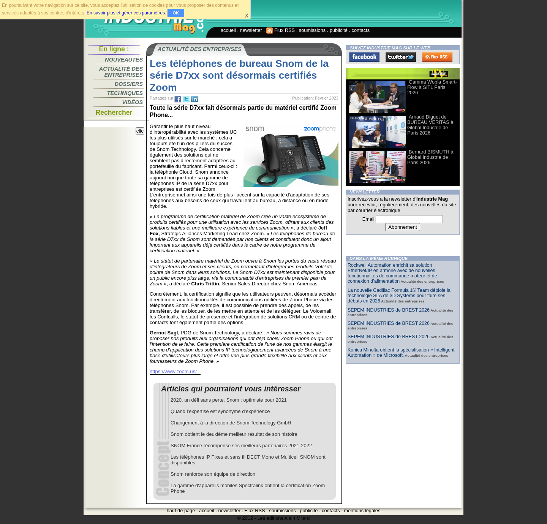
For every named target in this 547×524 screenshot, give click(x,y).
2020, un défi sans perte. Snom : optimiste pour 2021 (229, 400)
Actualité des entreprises (121, 72)
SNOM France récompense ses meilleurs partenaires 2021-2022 (241, 445)
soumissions (312, 30)
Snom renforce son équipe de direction (213, 474)
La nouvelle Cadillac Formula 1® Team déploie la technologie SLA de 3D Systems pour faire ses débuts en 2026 (399, 296)
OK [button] (176, 13)
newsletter (251, 30)
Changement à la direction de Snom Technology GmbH (231, 423)
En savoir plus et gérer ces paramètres (126, 13)
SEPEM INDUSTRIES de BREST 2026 (389, 310)
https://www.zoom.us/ (173, 371)
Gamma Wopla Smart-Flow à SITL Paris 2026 (432, 87)
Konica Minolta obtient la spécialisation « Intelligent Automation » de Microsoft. (401, 352)
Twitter (401, 57)
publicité (339, 30)
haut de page (181, 510)
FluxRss (437, 57)
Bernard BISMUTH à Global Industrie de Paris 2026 (430, 157)
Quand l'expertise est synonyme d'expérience (220, 411)
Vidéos (132, 102)
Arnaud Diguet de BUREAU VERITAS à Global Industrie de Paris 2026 (430, 125)
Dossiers (129, 84)
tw (186, 99)
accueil (228, 30)
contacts (361, 30)
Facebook (364, 57)
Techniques (125, 93)
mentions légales (362, 510)
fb (178, 99)
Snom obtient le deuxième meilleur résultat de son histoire (234, 434)
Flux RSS (280, 30)
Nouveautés (124, 60)
